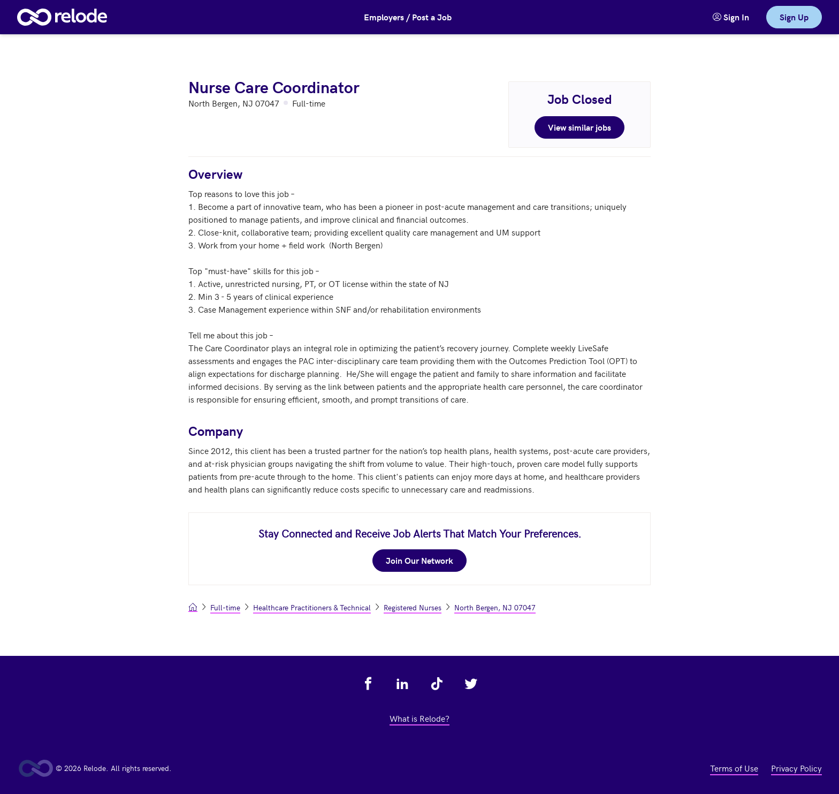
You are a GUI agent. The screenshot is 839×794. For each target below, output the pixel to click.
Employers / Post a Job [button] (408, 16)
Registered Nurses (412, 607)
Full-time (225, 607)
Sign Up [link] (794, 16)
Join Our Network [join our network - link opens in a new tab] (419, 560)
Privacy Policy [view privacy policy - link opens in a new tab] (796, 768)
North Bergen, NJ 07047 (495, 607)
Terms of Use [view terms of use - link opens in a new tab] (734, 768)
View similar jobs (579, 127)
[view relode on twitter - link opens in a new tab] (471, 683)
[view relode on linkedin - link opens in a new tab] (402, 683)
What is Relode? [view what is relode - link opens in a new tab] (419, 718)
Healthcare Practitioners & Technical (312, 607)
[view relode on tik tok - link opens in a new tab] (436, 683)
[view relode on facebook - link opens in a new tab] (368, 683)
